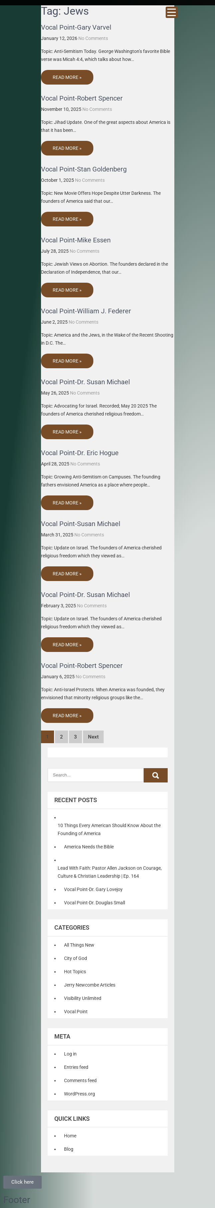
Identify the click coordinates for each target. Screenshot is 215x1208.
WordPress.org (79, 1093)
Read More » (67, 77)
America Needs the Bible (89, 846)
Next (93, 737)
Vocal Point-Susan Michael (80, 524)
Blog (68, 1149)
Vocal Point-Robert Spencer (82, 98)
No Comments (93, 38)
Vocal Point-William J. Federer (86, 311)
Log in (70, 1054)
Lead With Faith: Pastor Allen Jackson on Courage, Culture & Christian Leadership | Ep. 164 (110, 872)
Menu (172, 12)
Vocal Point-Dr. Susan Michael (85, 382)
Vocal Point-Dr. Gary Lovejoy (93, 889)
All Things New (79, 945)
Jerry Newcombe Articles (89, 985)
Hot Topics (75, 971)
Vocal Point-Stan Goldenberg (84, 169)
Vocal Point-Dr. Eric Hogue (80, 453)
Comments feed (80, 1080)
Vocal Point (76, 1011)
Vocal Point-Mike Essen (76, 240)
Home (70, 1135)
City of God (75, 958)
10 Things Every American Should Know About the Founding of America (109, 829)
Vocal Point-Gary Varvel (76, 27)
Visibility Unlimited (82, 998)
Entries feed (76, 1067)
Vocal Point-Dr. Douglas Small (94, 902)
